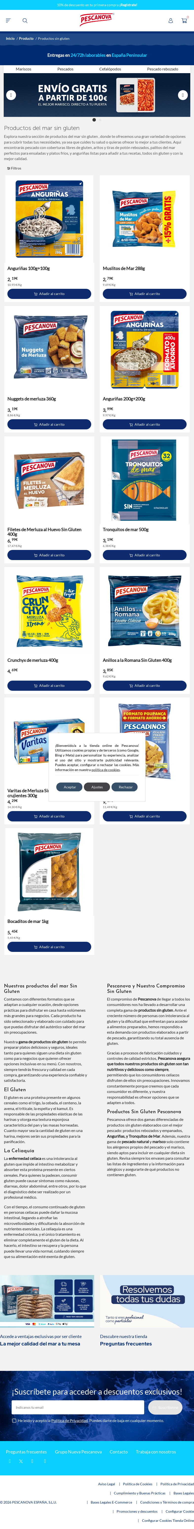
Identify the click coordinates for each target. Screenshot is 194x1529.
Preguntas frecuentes (26, 1451)
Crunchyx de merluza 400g (32, 660)
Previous (11, 95)
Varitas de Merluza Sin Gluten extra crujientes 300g (41, 793)
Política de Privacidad (69, 1420)
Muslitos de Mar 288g (124, 268)
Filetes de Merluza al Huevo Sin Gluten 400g (44, 532)
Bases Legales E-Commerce (111, 1502)
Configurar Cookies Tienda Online (168, 1520)
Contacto (119, 1451)
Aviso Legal (106, 1484)
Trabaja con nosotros (156, 1451)
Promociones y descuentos (137, 1511)
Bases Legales (184, 1493)
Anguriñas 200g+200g (124, 398)
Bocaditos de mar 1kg (27, 921)
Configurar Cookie (180, 1511)
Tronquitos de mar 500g (125, 529)
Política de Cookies (137, 1484)
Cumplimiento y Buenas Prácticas (139, 1493)
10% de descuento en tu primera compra (97, 5)
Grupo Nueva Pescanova (78, 1451)
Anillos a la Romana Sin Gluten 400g (137, 660)
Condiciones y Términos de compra (167, 1502)
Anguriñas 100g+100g (28, 268)
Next (183, 95)
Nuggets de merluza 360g (31, 398)
